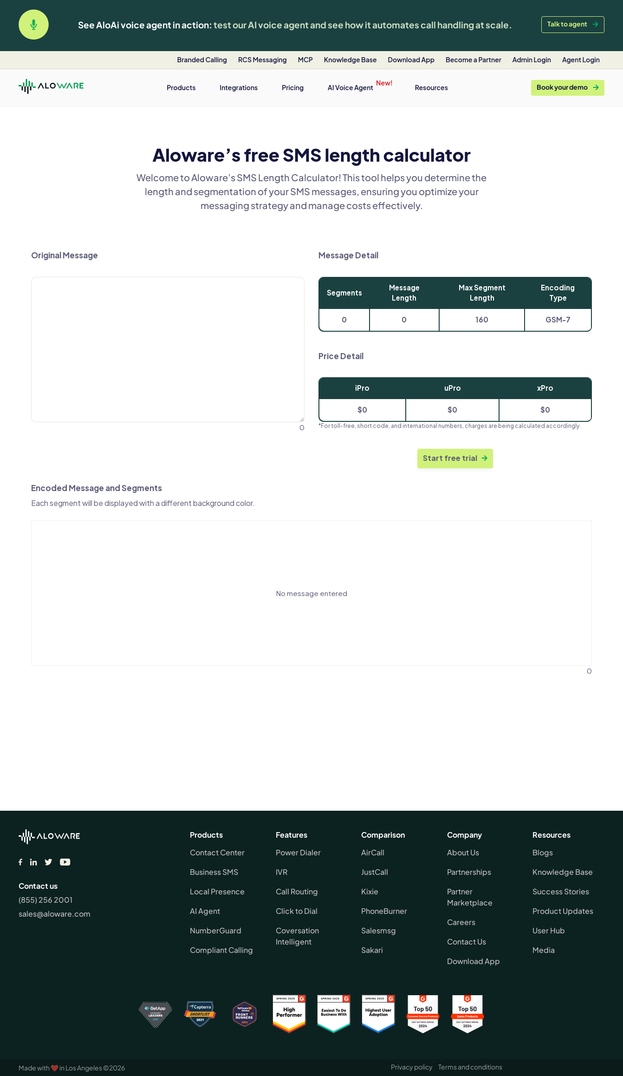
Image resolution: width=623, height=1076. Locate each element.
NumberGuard (215, 930)
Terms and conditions (470, 1067)
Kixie (369, 891)
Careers (461, 922)
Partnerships (469, 872)
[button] (181, 87)
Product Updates (562, 911)
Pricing (293, 87)
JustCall (374, 872)
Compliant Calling (221, 950)
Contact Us (466, 941)
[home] (51, 88)
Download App (473, 961)
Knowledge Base (562, 872)
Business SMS (214, 872)
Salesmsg (378, 930)
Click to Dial (297, 911)
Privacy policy (412, 1067)
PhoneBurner (384, 911)
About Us (463, 852)
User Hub (548, 930)
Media (543, 950)
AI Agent (205, 911)
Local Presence (217, 891)
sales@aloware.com (55, 914)
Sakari (372, 950)
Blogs (542, 852)
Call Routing (297, 891)
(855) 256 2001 (45, 900)
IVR (281, 872)
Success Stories (560, 891)
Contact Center (217, 852)
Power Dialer (298, 852)
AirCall (372, 852)
